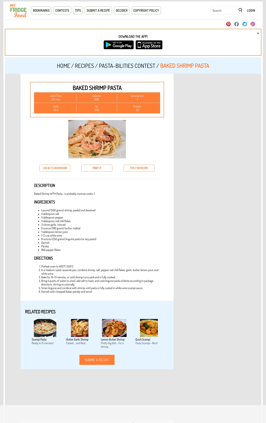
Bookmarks (41, 10)
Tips (78, 10)
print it (96, 168)
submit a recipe (97, 359)
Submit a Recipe (98, 10)
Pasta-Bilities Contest (127, 65)
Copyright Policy (146, 10)
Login (251, 10)
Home (63, 65)
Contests (62, 10)
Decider (122, 10)
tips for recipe (139, 168)
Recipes (84, 65)
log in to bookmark (55, 168)
